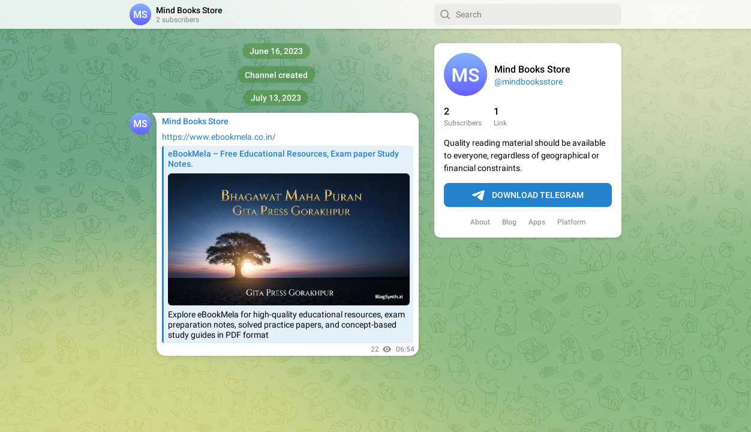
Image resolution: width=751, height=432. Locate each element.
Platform (571, 222)
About (480, 222)
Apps (536, 222)
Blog (509, 222)
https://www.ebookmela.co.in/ (219, 137)
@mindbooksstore (528, 81)
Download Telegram (528, 195)
